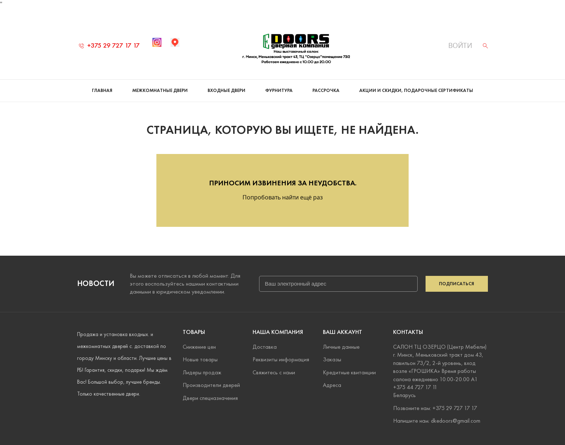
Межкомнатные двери (160, 83)
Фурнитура (279, 83)
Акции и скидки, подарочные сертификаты (416, 83)
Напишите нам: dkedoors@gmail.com (436, 420)
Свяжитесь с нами (274, 372)
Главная (102, 83)
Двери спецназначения (210, 398)
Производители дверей (211, 385)
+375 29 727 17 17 (109, 38)
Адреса (332, 385)
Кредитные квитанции (349, 372)
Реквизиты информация (281, 359)
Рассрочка (325, 83)
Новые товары (200, 359)
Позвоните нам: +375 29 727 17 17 (435, 408)
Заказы (332, 359)
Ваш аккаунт (342, 332)
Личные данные (341, 346)
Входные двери (226, 83)
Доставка (265, 346)
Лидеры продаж (202, 372)
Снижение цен (199, 346)
